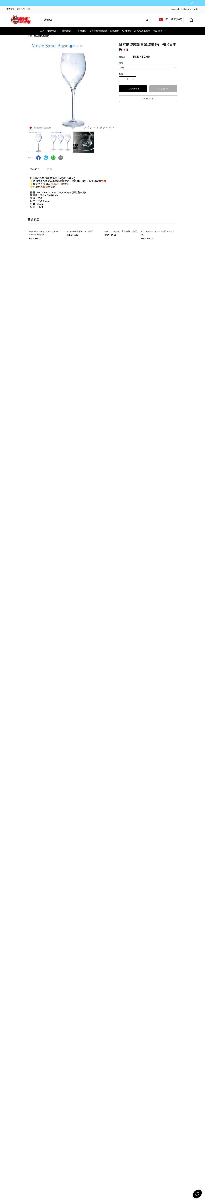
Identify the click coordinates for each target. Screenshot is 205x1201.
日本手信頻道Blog (98, 30)
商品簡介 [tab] (35, 172)
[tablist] (102, 173)
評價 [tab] (49, 172)
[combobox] (148, 71)
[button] (38, 161)
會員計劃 (81, 30)
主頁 (42, 30)
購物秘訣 (68, 30)
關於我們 (20, 9)
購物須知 (10, 9)
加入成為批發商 (142, 30)
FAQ (28, 9)
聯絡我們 (157, 30)
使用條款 (126, 30)
